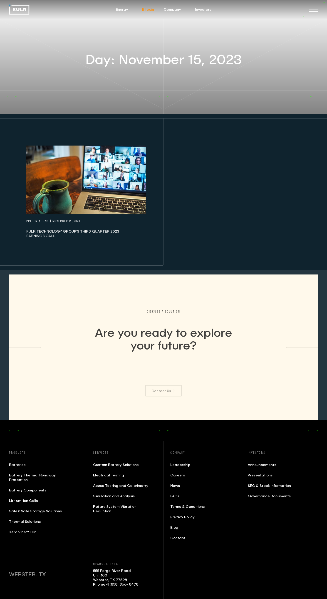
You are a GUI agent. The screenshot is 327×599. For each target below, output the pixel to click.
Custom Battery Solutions (116, 464)
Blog (174, 527)
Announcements (262, 464)
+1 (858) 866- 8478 (122, 584)
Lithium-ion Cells (23, 500)
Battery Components (28, 490)
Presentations (260, 475)
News (175, 485)
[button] (122, 9)
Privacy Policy (182, 517)
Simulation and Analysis (114, 496)
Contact (178, 538)
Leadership (180, 464)
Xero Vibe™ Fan (22, 532)
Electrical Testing (108, 475)
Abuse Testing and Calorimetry (120, 485)
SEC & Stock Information (269, 485)
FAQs (174, 496)
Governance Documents (269, 496)
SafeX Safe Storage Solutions (35, 511)
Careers (177, 475)
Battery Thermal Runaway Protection (32, 477)
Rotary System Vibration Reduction (114, 508)
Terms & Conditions (187, 506)
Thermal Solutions (25, 521)
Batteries (17, 464)
